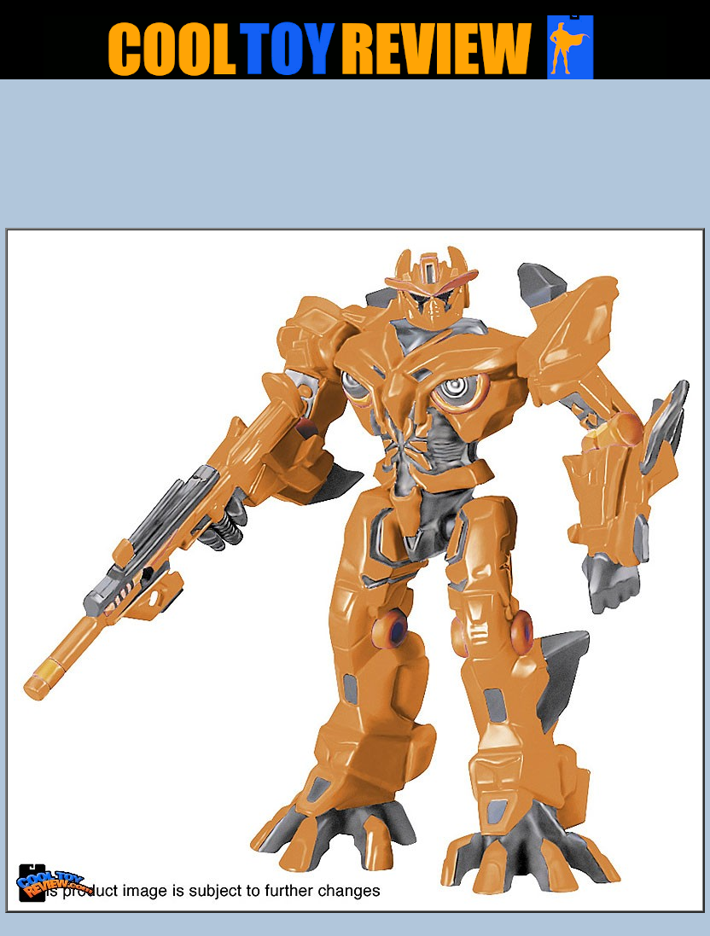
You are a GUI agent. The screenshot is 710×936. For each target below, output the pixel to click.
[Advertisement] (355, 159)
